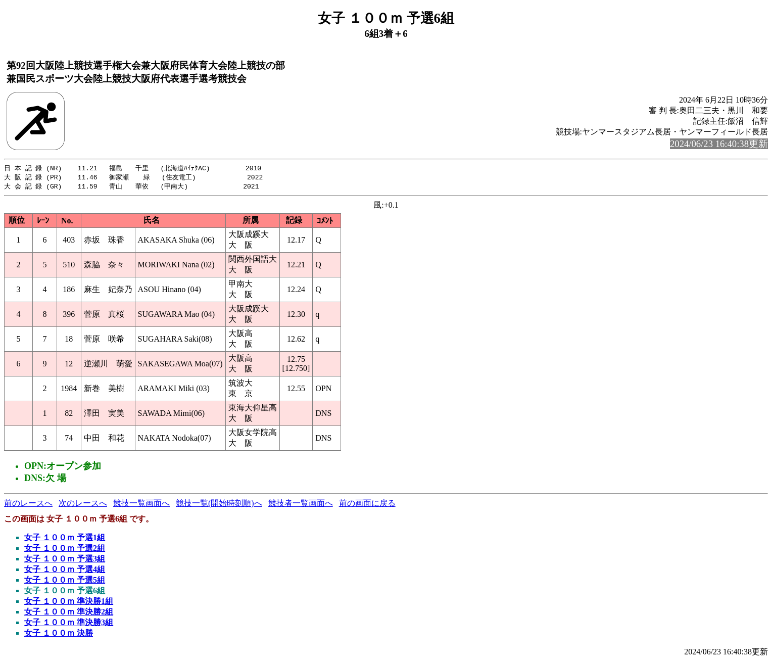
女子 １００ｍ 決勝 (58, 634)
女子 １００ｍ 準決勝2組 (68, 613)
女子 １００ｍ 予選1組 (64, 539)
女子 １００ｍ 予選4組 (64, 570)
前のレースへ (28, 504)
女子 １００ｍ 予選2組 (64, 549)
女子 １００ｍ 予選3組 (64, 560)
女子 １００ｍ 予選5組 (64, 581)
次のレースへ (83, 504)
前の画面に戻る (367, 504)
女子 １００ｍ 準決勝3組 (68, 624)
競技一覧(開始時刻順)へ (219, 504)
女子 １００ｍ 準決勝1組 (68, 602)
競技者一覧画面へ (300, 504)
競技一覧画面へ (141, 504)
